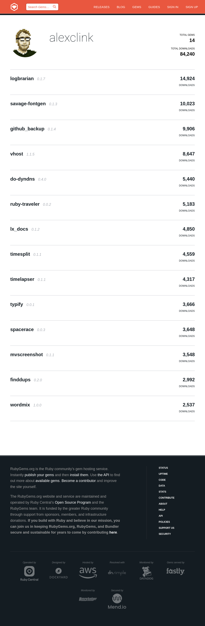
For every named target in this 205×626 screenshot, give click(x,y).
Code (162, 480)
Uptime (163, 474)
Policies (164, 522)
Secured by (118, 590)
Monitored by (148, 562)
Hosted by (89, 562)
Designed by (59, 562)
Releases (102, 7)
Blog (121, 7)
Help (162, 509)
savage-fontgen (33, 103)
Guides (154, 7)
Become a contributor (78, 481)
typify (22, 304)
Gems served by (176, 562)
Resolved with (118, 562)
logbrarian (27, 78)
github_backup (33, 128)
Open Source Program (73, 502)
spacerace (27, 329)
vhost (22, 153)
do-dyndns (28, 179)
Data (162, 485)
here (113, 532)
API (161, 516)
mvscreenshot (32, 354)
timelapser (28, 279)
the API (103, 475)
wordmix (25, 404)
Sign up (192, 7)
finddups (26, 379)
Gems (136, 7)
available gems (47, 481)
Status (163, 467)
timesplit (25, 254)
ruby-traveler (30, 204)
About (163, 503)
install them (79, 475)
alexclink (71, 37)
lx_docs (24, 229)
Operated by (30, 564)
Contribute (167, 497)
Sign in (172, 7)
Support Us (166, 528)
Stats (162, 491)
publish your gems (39, 475)
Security (165, 534)
